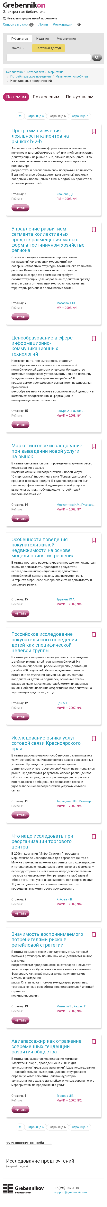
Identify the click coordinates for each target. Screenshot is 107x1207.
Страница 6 (58, 116)
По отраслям (46, 96)
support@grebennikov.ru (70, 1192)
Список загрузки (18, 24)
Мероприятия (66, 38)
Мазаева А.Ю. (66, 303)
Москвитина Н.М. (68, 504)
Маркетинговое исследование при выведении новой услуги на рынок (46, 451)
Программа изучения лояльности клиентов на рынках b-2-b (40, 136)
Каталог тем (35, 72)
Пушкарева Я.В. (91, 504)
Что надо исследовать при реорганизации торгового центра (42, 841)
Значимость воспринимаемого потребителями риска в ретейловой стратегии (47, 939)
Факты (17, 48)
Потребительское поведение (31, 76)
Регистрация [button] (62, 24)
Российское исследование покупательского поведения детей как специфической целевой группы (44, 642)
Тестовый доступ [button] (48, 48)
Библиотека (14, 72)
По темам (16, 96)
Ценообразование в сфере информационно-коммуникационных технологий (42, 346)
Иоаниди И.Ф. (88, 801)
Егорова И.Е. (65, 1095)
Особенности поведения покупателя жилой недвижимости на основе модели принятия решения (42, 548)
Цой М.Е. (62, 703)
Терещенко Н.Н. (67, 801)
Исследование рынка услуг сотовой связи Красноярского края (46, 743)
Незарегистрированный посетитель (30, 18)
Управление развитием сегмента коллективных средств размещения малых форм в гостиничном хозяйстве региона (47, 239)
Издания (42, 38)
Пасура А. (63, 410)
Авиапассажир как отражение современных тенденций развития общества (46, 1046)
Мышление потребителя (72, 76)
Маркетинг (55, 72)
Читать (20, 208)
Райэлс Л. (78, 410)
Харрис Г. (79, 1006)
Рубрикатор (19, 38)
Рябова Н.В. (65, 899)
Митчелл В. (64, 1006)
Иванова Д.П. (66, 194)
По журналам (79, 96)
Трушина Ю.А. (66, 599)
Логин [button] (43, 24)
